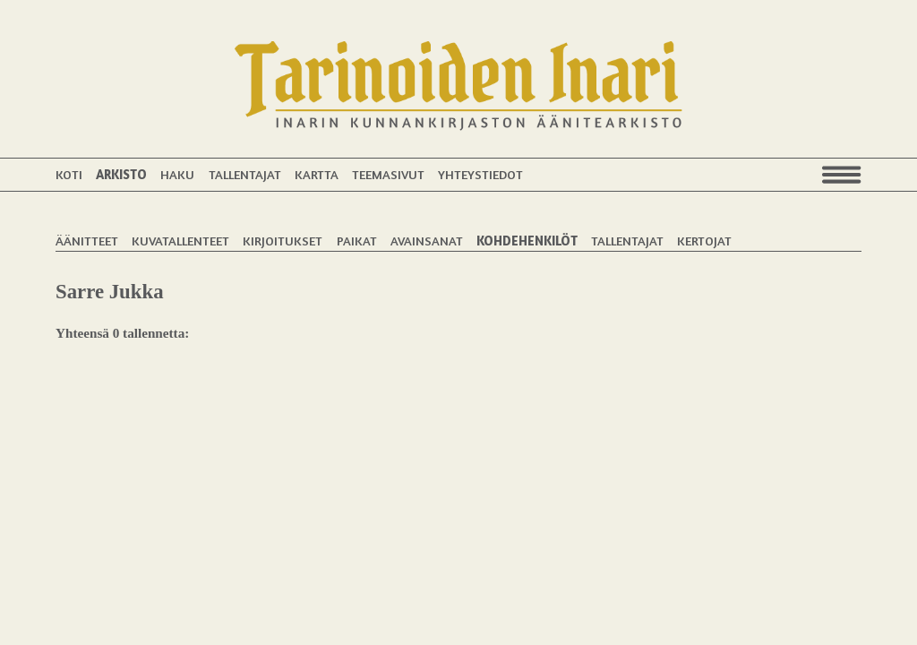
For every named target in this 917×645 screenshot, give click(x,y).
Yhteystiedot (480, 174)
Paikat (357, 240)
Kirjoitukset (282, 240)
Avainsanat (426, 240)
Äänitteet (87, 240)
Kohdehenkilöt (527, 240)
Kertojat (704, 240)
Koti (69, 174)
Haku (177, 174)
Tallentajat (245, 174)
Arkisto (121, 174)
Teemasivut (388, 174)
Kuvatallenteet (180, 240)
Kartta (317, 174)
